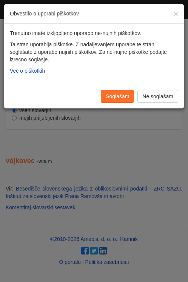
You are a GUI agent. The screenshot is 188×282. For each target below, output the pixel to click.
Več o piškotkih (27, 71)
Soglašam (117, 96)
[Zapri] (176, 14)
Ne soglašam (157, 96)
